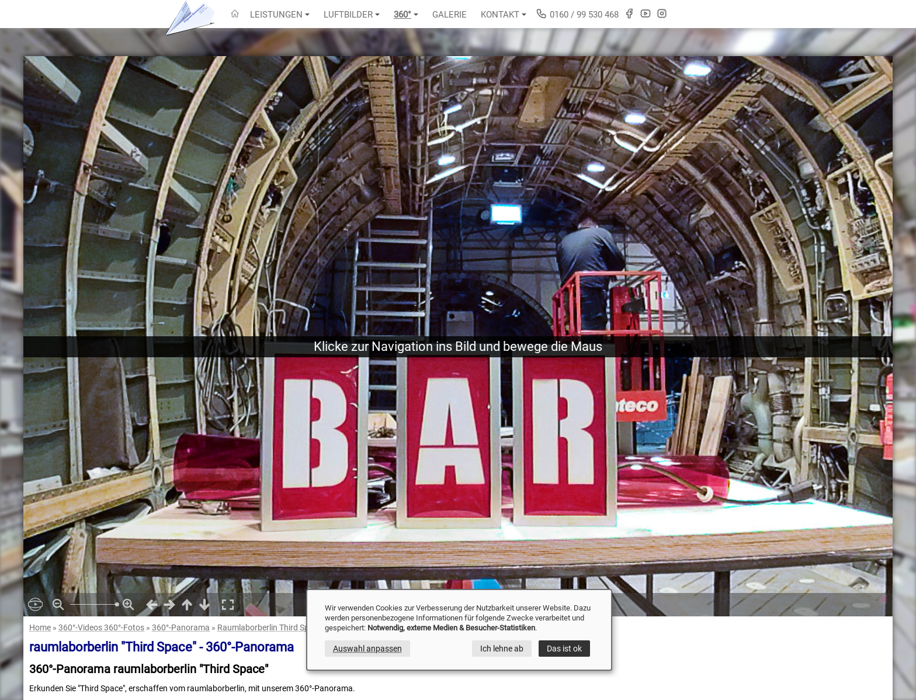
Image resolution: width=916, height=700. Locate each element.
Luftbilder (352, 14)
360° (406, 14)
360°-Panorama (181, 627)
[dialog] (459, 630)
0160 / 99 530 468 (577, 14)
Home (40, 627)
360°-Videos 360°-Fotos (101, 627)
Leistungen (280, 14)
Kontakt (503, 14)
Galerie (449, 14)
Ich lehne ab (501, 648)
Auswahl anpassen (367, 648)
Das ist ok (564, 648)
